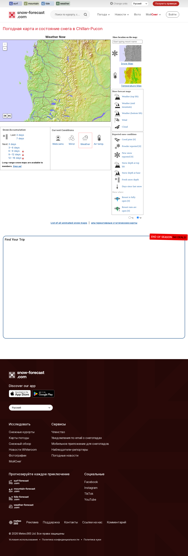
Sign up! (17, 166)
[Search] (86, 14)
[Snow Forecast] (26, 14)
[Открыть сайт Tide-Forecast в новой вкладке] (47, 3)
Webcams (58, 143)
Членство (58, 432)
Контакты (71, 522)
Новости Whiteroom (23, 449)
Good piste (127, 139)
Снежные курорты (22, 432)
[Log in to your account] (172, 14)
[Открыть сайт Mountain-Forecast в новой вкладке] (31, 3)
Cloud (125, 126)
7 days (20, 138)
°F (141, 218)
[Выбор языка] (140, 4)
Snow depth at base (131, 172)
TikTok (88, 493)
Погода (103, 14)
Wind (72, 143)
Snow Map (127, 63)
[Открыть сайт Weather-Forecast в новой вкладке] (63, 3)
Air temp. (99, 143)
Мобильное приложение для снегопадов (80, 444)
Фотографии (17, 455)
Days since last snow (132, 186)
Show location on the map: (125, 37)
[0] (134, 139)
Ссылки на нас (92, 522)
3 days (20, 134)
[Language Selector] (31, 408)
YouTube (90, 499)
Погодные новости (64, 455)
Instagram (90, 488)
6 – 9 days (14, 150)
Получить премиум (166, 3)
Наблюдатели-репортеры (69, 449)
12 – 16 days (14, 157)
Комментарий (116, 522)
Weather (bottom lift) (132, 113)
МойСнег (15, 461)
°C (132, 218)
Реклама (32, 522)
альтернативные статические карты (114, 222)
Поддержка (51, 522)
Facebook (91, 482)
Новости (122, 14)
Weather (85, 144)
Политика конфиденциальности (60, 539)
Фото (137, 14)
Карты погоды (19, 438)
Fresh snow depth (130, 179)
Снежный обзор (20, 444)
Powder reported (130, 146)
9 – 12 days (14, 154)
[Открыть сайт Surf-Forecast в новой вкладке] (15, 3)
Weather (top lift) (130, 96)
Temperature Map (131, 85)
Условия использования (23, 539)
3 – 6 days (14, 147)
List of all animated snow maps (69, 222)
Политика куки (92, 539)
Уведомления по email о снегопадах (76, 438)
